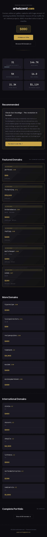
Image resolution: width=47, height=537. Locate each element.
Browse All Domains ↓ (23, 44)
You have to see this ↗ (15, 144)
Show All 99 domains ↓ (23, 516)
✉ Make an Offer (23, 37)
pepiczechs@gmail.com (23, 532)
